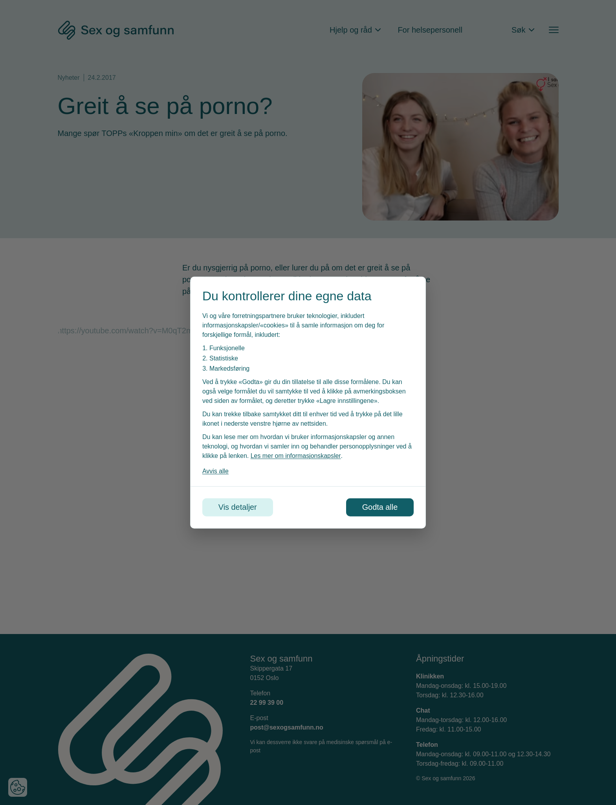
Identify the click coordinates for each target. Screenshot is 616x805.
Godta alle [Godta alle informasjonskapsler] (380, 507)
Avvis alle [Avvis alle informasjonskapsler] (215, 471)
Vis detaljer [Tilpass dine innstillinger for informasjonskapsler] (237, 507)
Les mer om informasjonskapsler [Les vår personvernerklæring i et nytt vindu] (296, 455)
